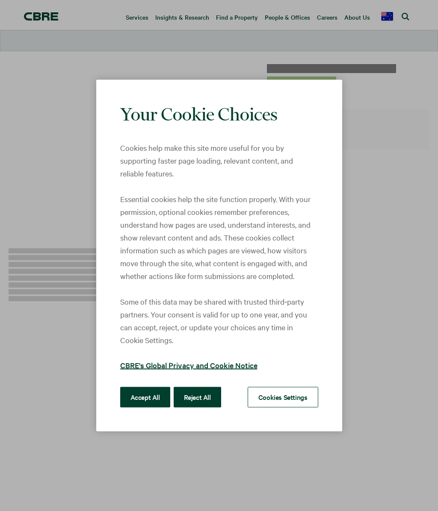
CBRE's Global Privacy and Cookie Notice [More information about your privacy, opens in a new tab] (188, 365)
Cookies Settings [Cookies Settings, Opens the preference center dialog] (283, 397)
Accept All (145, 397)
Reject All (197, 397)
